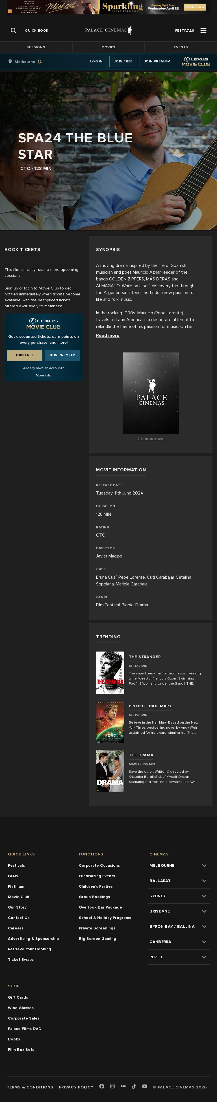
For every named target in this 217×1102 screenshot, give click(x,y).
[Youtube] (144, 1087)
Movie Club (18, 896)
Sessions (36, 47)
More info (43, 375)
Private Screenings (97, 928)
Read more (108, 335)
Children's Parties (96, 886)
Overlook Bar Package (100, 907)
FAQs (13, 876)
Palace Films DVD (24, 1028)
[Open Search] (13, 30)
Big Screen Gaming (97, 938)
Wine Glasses (21, 1007)
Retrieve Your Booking (29, 949)
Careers (15, 928)
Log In (96, 61)
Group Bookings (94, 896)
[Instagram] (112, 1087)
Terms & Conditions (30, 1087)
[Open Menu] (203, 30)
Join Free (123, 61)
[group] (31, 61)
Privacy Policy (76, 1087)
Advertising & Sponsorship (33, 938)
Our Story (17, 907)
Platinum (16, 886)
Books (14, 1039)
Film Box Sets (21, 1049)
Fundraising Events (97, 876)
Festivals (16, 865)
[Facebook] (101, 1087)
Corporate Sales (24, 1018)
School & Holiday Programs (105, 917)
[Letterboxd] (123, 1086)
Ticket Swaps (21, 959)
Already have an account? (43, 368)
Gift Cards (18, 997)
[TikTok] (133, 1086)
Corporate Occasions (99, 865)
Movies (108, 47)
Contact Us (18, 917)
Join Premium (157, 61)
